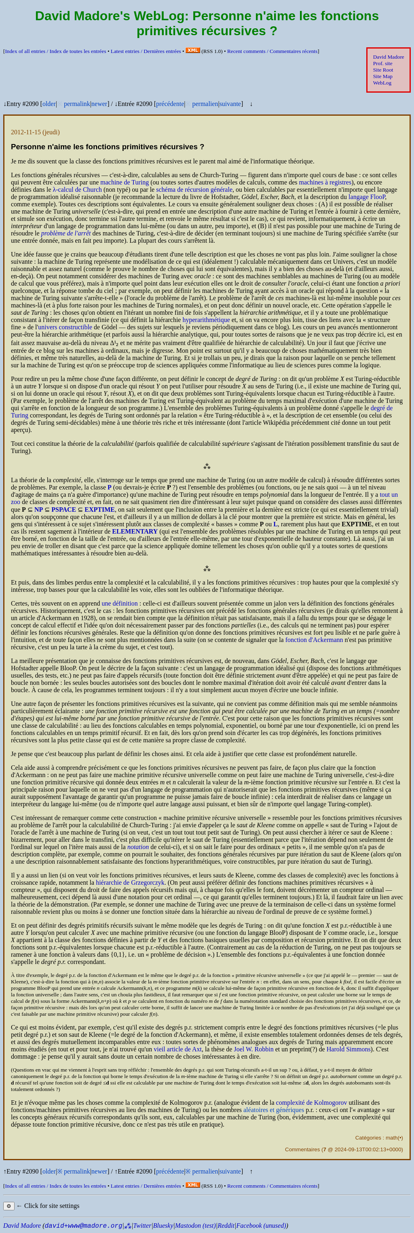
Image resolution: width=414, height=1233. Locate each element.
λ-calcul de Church (77, 189)
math (392, 1138)
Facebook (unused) (261, 1225)
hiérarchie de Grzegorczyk (130, 882)
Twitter (142, 1225)
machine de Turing (124, 182)
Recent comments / (272, 51)
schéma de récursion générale (194, 189)
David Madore (388, 57)
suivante (230, 103)
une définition (119, 603)
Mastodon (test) (195, 1225)
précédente (170, 103)
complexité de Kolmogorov (311, 1102)
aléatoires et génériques (273, 1109)
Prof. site (383, 63)
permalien (205, 103)
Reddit (226, 1225)
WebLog (382, 83)
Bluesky (163, 1225)
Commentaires (302, 1149)
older (49, 103)
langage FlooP (367, 196)
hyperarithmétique (206, 319)
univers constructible (65, 327)
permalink (77, 103)
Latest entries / (146, 51)
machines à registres (325, 182)
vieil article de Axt (178, 1049)
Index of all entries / (55, 51)
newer (99, 103)
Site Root (383, 70)
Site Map (383, 76)
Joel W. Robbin (253, 1049)
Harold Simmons (349, 1049)
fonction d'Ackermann (314, 639)
